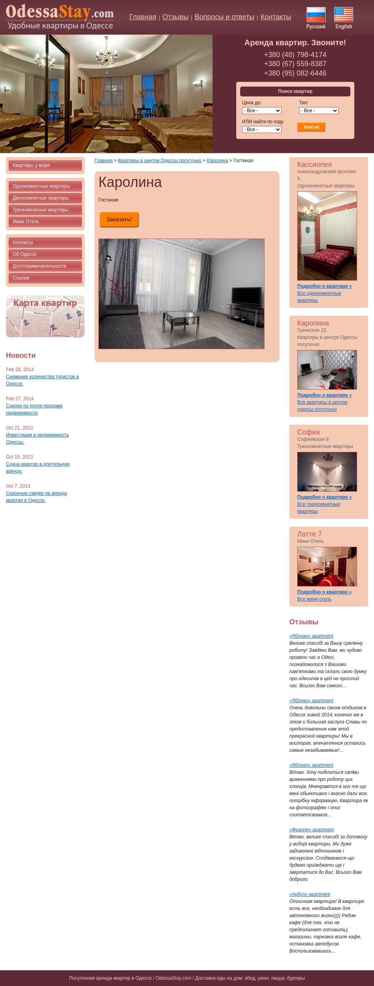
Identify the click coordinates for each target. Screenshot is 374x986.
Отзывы (176, 17)
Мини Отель (26, 221)
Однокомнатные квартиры (41, 186)
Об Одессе (25, 254)
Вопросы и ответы (224, 17)
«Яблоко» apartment (311, 636)
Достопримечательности (39, 266)
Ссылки (21, 278)
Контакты (276, 17)
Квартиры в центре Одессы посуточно (159, 160)
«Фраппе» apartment (311, 829)
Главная (142, 17)
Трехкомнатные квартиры (41, 210)
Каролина (217, 160)
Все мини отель (314, 599)
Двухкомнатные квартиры (41, 198)
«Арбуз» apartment (309, 894)
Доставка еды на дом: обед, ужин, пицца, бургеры (250, 978)
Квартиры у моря (31, 165)
